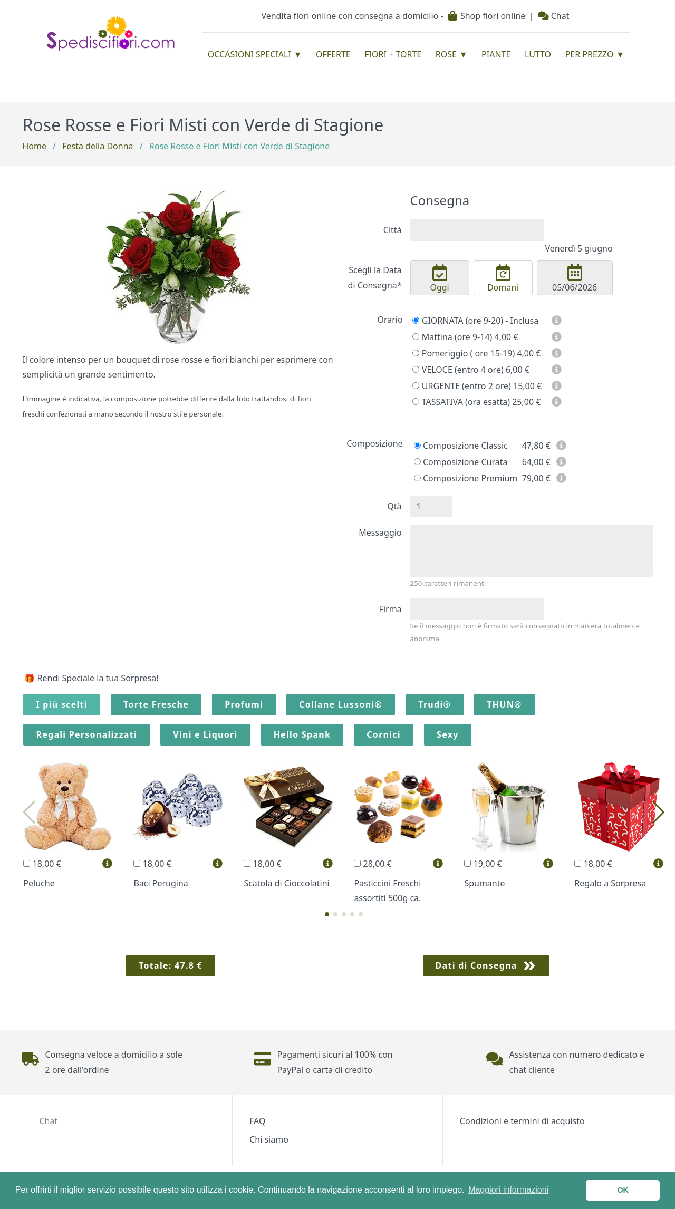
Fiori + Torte (392, 54)
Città (392, 230)
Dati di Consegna (476, 965)
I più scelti (62, 704)
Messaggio (380, 532)
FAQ (257, 1121)
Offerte (333, 54)
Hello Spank (302, 734)
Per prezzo (589, 54)
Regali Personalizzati (86, 734)
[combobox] (477, 230)
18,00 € (42, 863)
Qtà (394, 506)
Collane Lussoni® (340, 704)
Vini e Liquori (205, 734)
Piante (495, 54)
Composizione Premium (466, 478)
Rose (446, 54)
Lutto (538, 54)
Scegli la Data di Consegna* (375, 277)
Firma (390, 609)
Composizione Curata (461, 462)
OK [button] (623, 1190)
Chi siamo (268, 1139)
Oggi (439, 279)
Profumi (244, 704)
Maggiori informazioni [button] (508, 1189)
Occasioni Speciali (249, 54)
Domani (503, 279)
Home (34, 146)
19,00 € (483, 863)
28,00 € (372, 863)
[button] (327, 914)
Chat (554, 16)
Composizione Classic (461, 445)
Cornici (384, 734)
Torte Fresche (156, 704)
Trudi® (434, 704)
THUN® (504, 704)
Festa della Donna (97, 146)
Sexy (448, 734)
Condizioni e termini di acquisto (522, 1121)
